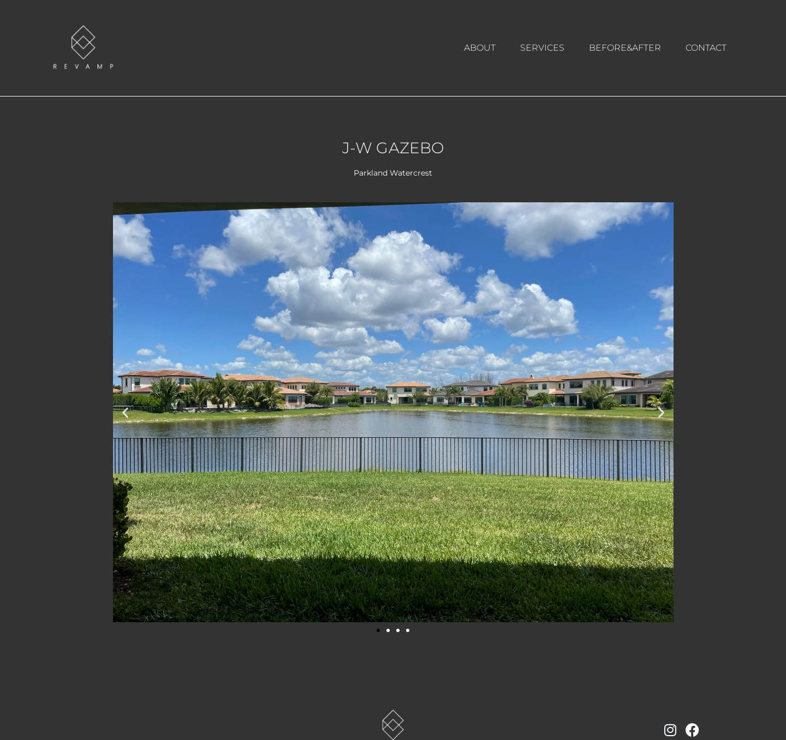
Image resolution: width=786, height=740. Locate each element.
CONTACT (706, 48)
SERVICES (542, 48)
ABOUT (480, 48)
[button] (125, 412)
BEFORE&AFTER (625, 48)
